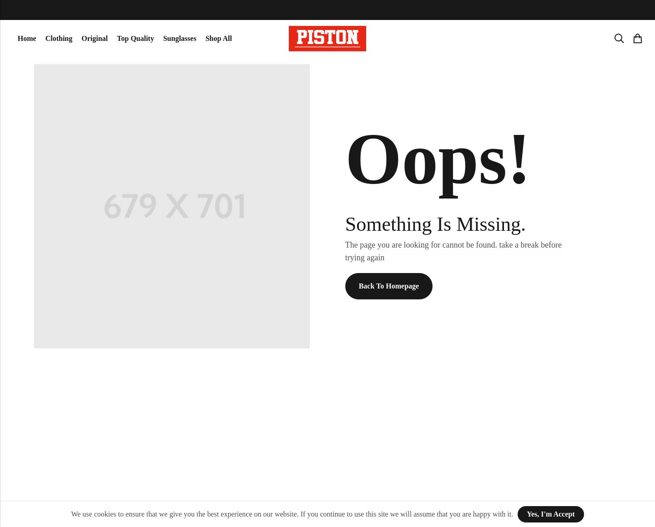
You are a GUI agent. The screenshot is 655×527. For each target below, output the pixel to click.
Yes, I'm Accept (550, 514)
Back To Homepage (389, 286)
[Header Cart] (637, 39)
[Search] (619, 39)
